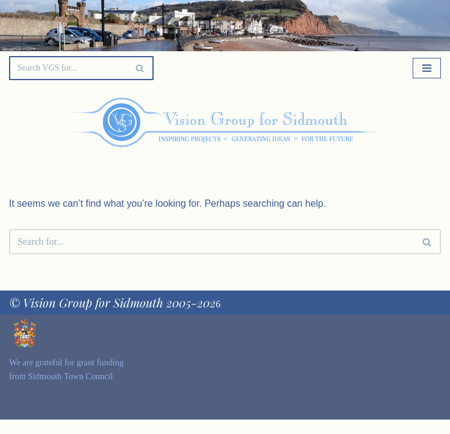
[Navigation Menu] (427, 68)
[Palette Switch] (379, 122)
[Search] (68, 68)
